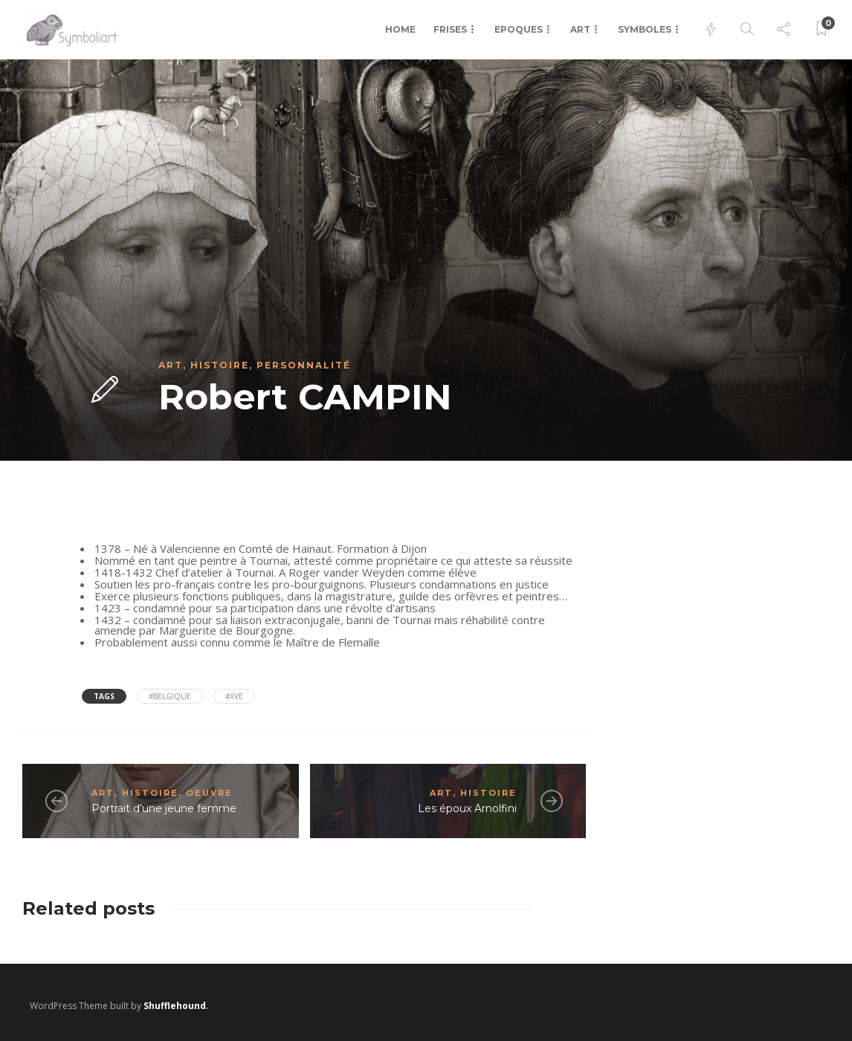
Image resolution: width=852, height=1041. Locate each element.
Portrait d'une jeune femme (163, 808)
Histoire (219, 365)
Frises (450, 29)
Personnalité (303, 365)
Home (400, 29)
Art (580, 29)
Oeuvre (209, 793)
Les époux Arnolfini (467, 808)
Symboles (644, 29)
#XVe (234, 696)
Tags (104, 696)
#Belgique (170, 696)
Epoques (518, 29)
